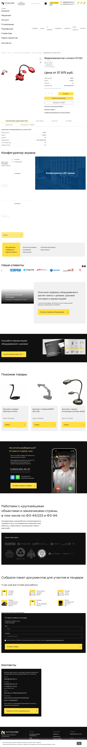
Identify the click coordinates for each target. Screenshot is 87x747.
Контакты (6, 43)
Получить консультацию (59, 98)
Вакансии (56, 699)
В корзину (66, 93)
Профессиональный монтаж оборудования (57, 112)
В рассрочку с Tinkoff (59, 102)
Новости (32, 715)
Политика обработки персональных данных (41, 736)
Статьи (31, 718)
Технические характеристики (17, 121)
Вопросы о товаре (28, 124)
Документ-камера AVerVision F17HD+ (10, 362)
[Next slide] (4, 86)
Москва (6, 694)
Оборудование (34, 720)
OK (79, 743)
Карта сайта (57, 694)
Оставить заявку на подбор (22, 437)
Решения (6, 15)
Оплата (54, 121)
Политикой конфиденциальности (54, 592)
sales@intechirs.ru (10, 631)
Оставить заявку (12, 598)
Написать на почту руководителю (18, 663)
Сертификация (27, 201)
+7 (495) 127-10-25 (10, 638)
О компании (7, 24)
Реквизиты (56, 688)
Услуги (5, 20)
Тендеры (56, 702)
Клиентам (6, 33)
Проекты (56, 686)
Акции (55, 697)
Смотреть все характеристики (52, 88)
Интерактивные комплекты (34, 686)
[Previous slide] (4, 59)
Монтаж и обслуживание (29, 199)
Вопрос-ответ (34, 725)
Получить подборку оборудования (52, 264)
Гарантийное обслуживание (58, 691)
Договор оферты (74, 720)
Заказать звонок (54, 2)
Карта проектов (9, 38)
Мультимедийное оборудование (35, 699)
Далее (5, 185)
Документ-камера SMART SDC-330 (43, 362)
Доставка (39, 121)
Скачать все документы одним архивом (12, 564)
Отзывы (69, 121)
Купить (15, 376)
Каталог (3, 8)
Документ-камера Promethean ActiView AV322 (73, 362)
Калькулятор (33, 730)
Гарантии (9, 124)
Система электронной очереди (33, 695)
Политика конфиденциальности (37, 734)
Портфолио (7, 29)
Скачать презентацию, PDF (12, 306)
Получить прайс (77, 704)
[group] (26, 73)
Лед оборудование (34, 690)
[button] (83, 218)
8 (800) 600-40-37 (20, 421)
